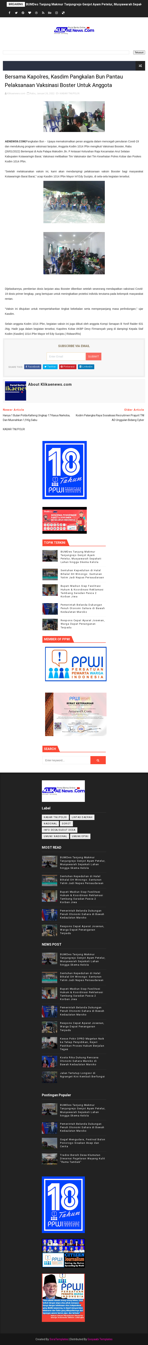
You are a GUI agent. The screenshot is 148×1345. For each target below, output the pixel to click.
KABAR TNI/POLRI (69, 93)
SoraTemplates (59, 1339)
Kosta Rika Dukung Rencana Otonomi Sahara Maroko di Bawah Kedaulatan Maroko (79, 1061)
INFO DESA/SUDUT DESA (59, 830)
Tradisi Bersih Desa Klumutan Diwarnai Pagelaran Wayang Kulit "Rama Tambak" (82, 1158)
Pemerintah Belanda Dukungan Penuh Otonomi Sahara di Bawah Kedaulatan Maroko (83, 608)
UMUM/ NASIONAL (55, 836)
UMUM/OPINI (80, 836)
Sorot (66, 823)
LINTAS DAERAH (82, 817)
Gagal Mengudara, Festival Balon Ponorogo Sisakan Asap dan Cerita (82, 1143)
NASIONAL (50, 823)
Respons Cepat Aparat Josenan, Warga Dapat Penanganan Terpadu (83, 624)
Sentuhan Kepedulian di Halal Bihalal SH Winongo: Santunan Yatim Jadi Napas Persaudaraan (82, 574)
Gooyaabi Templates (100, 1339)
